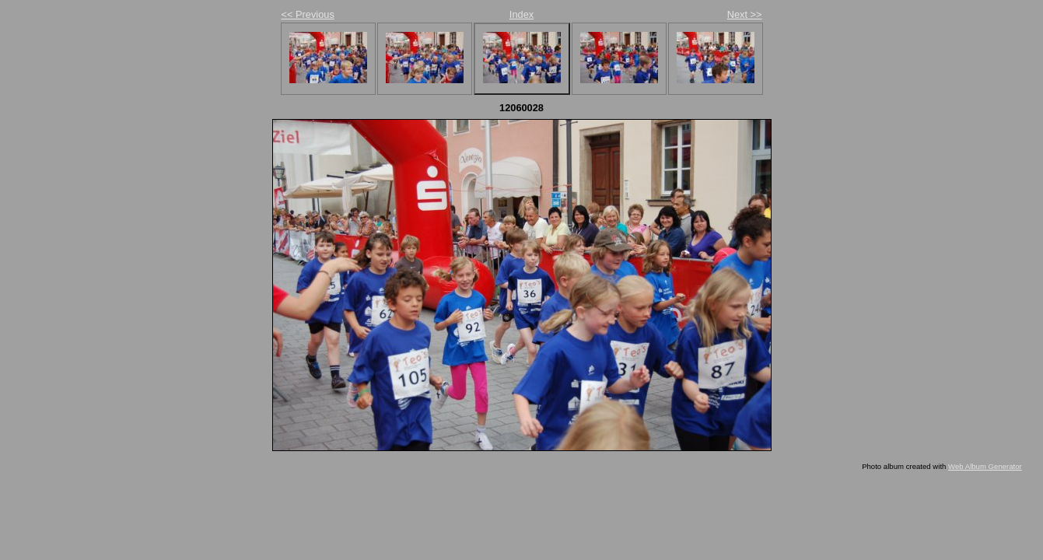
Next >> (744, 14)
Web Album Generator (985, 466)
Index (521, 14)
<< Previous (308, 14)
